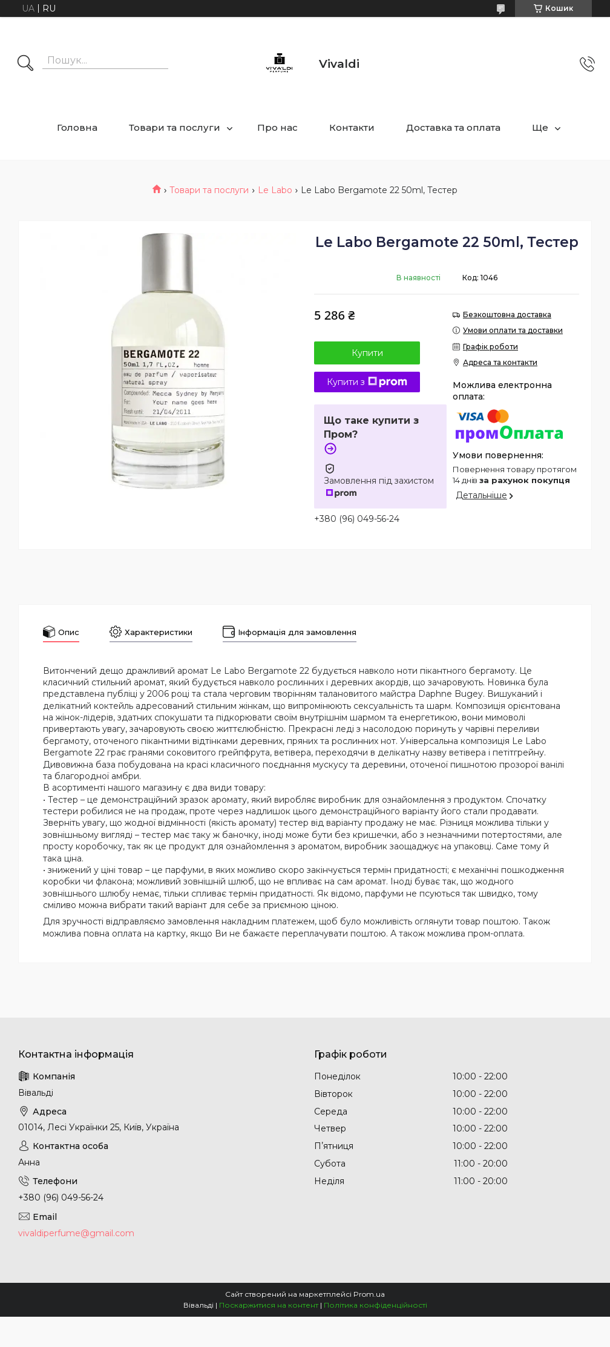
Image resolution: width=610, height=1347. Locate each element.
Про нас (277, 127)
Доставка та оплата (453, 127)
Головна (77, 127)
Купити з (367, 382)
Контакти (352, 127)
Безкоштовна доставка (507, 314)
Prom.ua (369, 1294)
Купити (367, 352)
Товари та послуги (174, 127)
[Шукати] (25, 64)
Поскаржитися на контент (268, 1304)
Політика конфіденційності (375, 1304)
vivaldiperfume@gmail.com (76, 1233)
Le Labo (275, 190)
